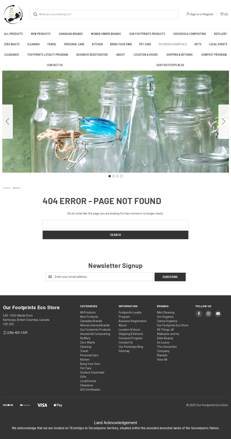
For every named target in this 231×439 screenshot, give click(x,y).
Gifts (197, 44)
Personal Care (74, 44)
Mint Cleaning (166, 312)
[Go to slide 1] (109, 176)
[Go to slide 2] (223, 121)
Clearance (11, 54)
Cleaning (33, 44)
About (120, 54)
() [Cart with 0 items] (224, 14)
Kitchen (97, 44)
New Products (41, 34)
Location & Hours (146, 54)
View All (162, 359)
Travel (51, 44)
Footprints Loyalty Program (48, 54)
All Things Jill (165, 329)
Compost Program (214, 54)
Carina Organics (167, 320)
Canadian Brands (71, 34)
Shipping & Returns (179, 54)
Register (208, 14)
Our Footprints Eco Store (172, 325)
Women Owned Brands (106, 34)
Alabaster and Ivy (168, 333)
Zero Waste (12, 44)
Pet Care (145, 44)
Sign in (194, 14)
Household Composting (189, 34)
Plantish (162, 355)
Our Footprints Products (147, 34)
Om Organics (165, 316)
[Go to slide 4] (7, 121)
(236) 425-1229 (17, 333)
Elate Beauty (165, 338)
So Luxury (163, 342)
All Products (13, 34)
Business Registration (92, 54)
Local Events (218, 44)
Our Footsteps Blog (170, 65)
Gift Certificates (90, 389)
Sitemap (124, 350)
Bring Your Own (121, 44)
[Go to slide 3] (117, 176)
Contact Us (55, 65)
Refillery (220, 34)
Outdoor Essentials (173, 44)
